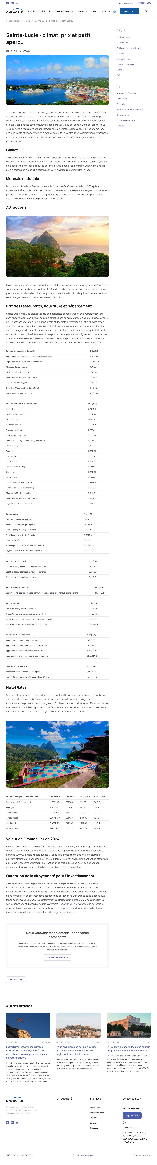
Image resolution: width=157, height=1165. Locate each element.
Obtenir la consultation (57, 957)
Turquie (120, 126)
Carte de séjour (124, 59)
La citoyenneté (124, 37)
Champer (147, 1155)
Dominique (122, 99)
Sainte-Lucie (123, 115)
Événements (81, 11)
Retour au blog (15, 979)
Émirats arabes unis (126, 120)
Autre (119, 70)
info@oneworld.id (126, 3)
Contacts (106, 11)
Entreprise (31, 11)
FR (146, 11)
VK (12, 3)
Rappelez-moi (130, 11)
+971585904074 (144, 3)
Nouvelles (121, 53)
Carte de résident (63, 11)
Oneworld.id (65, 903)
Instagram (16, 3)
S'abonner (94, 1128)
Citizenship (46, 11)
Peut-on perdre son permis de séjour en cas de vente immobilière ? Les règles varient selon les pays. (76, 1050)
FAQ (118, 75)
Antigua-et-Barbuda (126, 93)
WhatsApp (114, 11)
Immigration (122, 42)
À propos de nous (97, 1112)
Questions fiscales (125, 64)
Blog (94, 11)
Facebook (7, 3)
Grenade (121, 104)
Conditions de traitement (83, 1155)
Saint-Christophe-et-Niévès (130, 109)
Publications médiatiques (128, 48)
